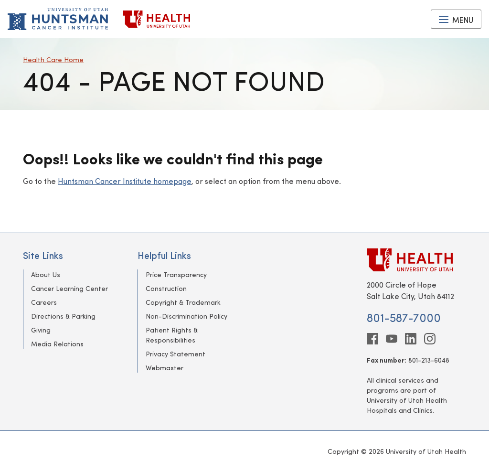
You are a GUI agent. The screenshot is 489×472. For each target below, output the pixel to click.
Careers (44, 302)
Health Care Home (53, 59)
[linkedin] (410, 338)
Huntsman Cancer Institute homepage (124, 181)
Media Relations (57, 343)
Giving (41, 329)
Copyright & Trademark (183, 302)
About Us (45, 274)
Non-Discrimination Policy (186, 316)
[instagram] (430, 338)
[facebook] (372, 338)
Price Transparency (176, 274)
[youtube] (391, 338)
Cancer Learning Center (69, 288)
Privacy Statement (175, 353)
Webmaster (164, 367)
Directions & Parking (63, 316)
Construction (166, 288)
